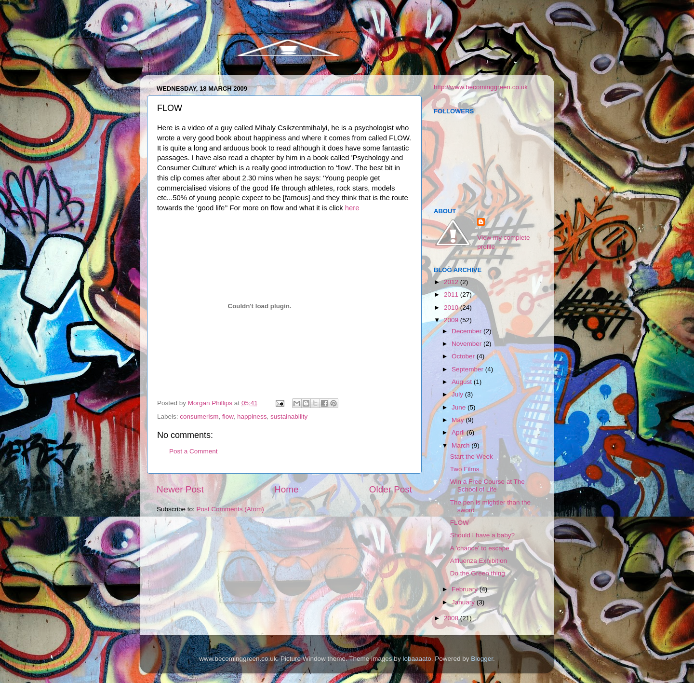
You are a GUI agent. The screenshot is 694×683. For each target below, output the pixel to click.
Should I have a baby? (482, 535)
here (352, 208)
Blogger (482, 658)
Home (286, 489)
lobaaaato (416, 658)
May (459, 419)
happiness (252, 416)
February (466, 589)
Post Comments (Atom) (230, 509)
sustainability (288, 416)
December (467, 331)
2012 (452, 282)
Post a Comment (193, 451)
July (458, 394)
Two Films (465, 469)
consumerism (199, 416)
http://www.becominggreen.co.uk (481, 87)
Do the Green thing (477, 573)
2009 (452, 320)
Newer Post (180, 489)
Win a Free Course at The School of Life (487, 485)
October (464, 356)
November (467, 343)
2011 (452, 294)
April (459, 432)
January (464, 602)
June (459, 407)
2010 (452, 307)
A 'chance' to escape (479, 548)
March (461, 445)
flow (227, 416)
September (468, 369)
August (463, 381)
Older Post (390, 489)
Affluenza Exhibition (478, 560)
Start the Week (471, 456)
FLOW (459, 522)
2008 (452, 618)
